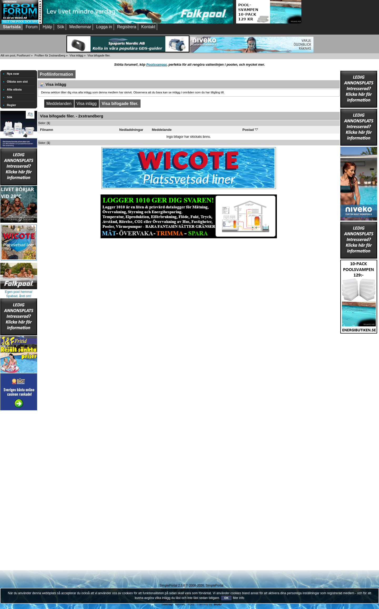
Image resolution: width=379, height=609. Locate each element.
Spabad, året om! (18, 296)
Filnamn (46, 130)
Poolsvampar (156, 64)
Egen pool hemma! (19, 292)
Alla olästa (14, 89)
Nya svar (13, 73)
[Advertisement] (18, 491)
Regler (11, 105)
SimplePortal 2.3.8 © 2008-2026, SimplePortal (191, 585)
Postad (250, 130)
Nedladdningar (131, 130)
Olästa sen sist (17, 81)
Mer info (238, 598)
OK (226, 598)
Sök (9, 97)
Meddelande (162, 130)
